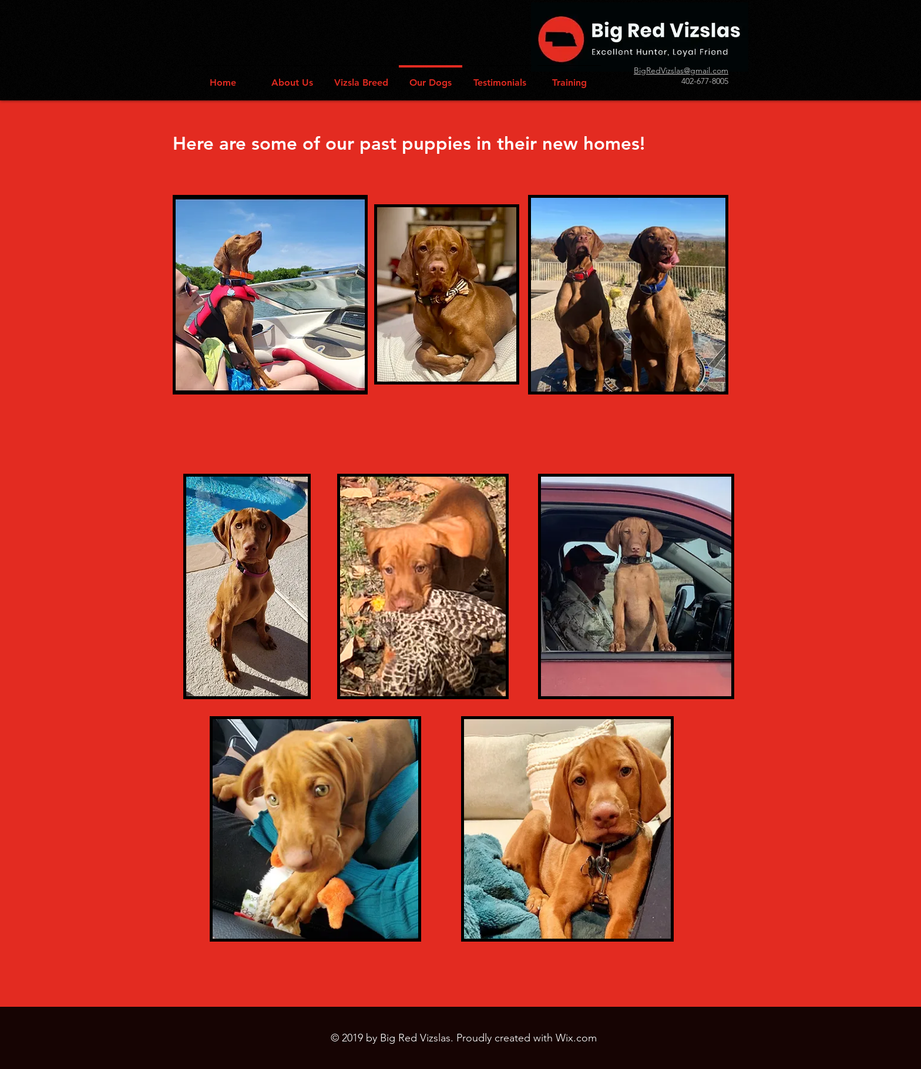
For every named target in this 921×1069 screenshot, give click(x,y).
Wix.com (576, 1037)
